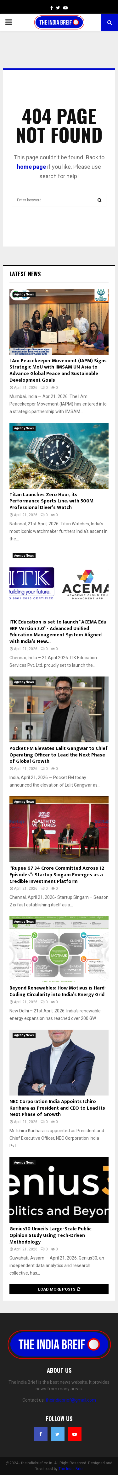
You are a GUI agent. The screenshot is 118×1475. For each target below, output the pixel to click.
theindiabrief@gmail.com (71, 1400)
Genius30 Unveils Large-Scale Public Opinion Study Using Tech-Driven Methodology (50, 1235)
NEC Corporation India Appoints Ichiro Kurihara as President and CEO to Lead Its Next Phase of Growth (57, 1108)
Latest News (25, 274)
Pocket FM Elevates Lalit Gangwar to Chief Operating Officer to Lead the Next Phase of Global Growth (58, 755)
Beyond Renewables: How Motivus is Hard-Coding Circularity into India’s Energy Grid (57, 991)
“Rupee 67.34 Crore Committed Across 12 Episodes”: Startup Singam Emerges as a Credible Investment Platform (56, 875)
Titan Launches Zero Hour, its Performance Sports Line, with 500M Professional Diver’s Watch (51, 501)
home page (31, 166)
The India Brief (71, 1469)
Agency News (24, 294)
